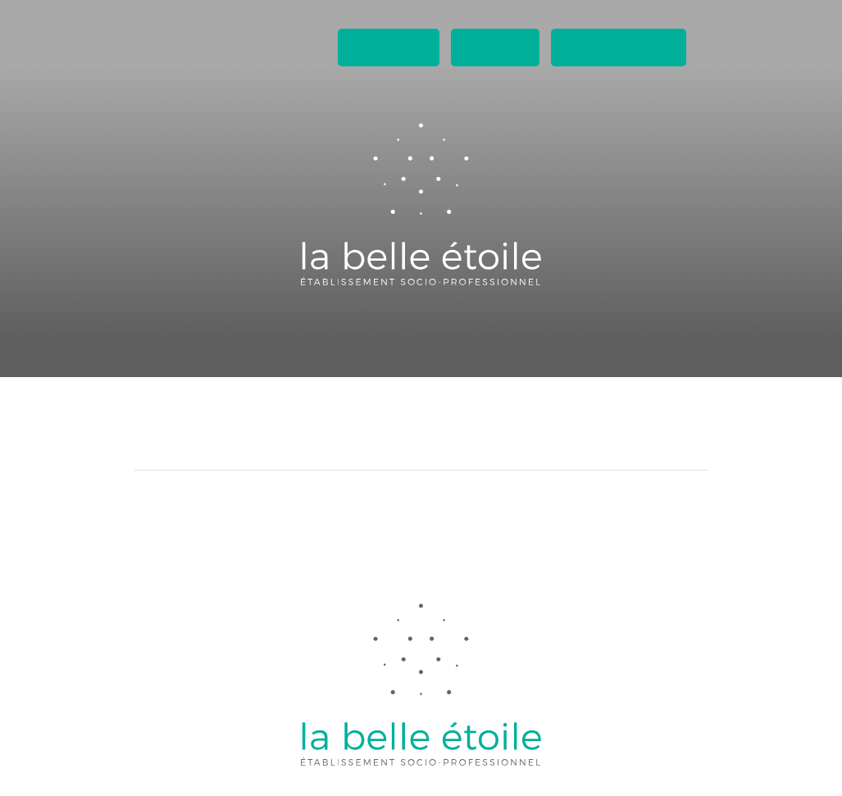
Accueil (236, 348)
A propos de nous (574, 348)
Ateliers (304, 348)
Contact (495, 47)
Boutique (469, 348)
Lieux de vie (385, 348)
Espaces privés (619, 47)
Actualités (388, 47)
